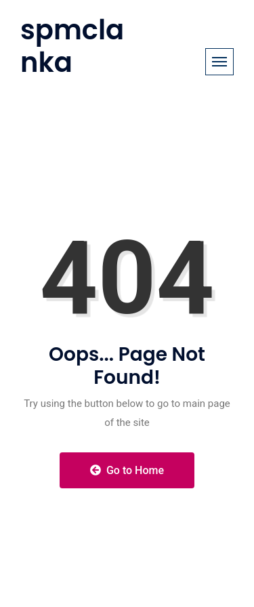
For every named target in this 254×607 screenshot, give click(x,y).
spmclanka (72, 46)
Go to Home (127, 470)
